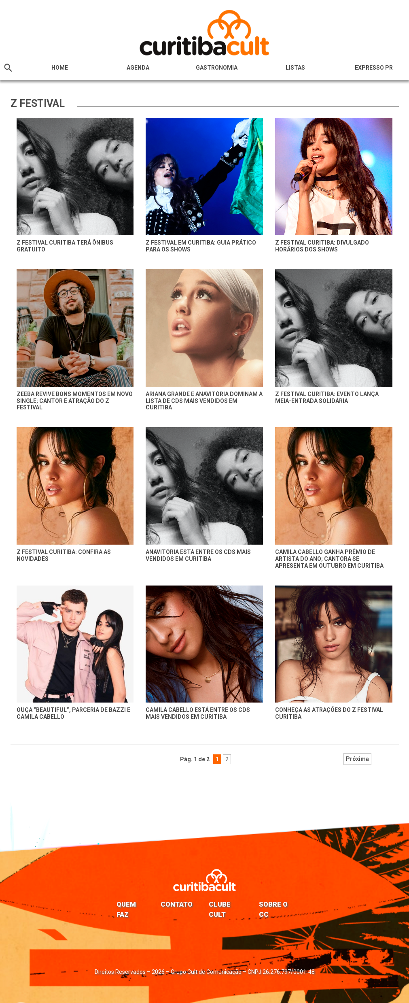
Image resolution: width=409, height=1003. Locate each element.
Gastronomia (216, 67)
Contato (177, 904)
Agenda (138, 67)
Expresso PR (374, 67)
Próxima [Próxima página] (268, 759)
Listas (295, 67)
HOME (59, 67)
